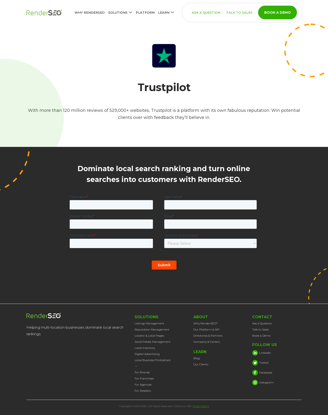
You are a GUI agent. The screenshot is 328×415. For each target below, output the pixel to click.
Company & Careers (206, 341)
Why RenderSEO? (205, 323)
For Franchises (144, 378)
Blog (196, 358)
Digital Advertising (147, 354)
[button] (120, 12)
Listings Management (149, 323)
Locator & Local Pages (149, 335)
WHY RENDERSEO (90, 12)
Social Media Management (153, 341)
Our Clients (200, 364)
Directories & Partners (207, 335)
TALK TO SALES (239, 12)
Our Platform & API (206, 329)
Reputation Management (152, 329)
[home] (48, 12)
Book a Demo (261, 335)
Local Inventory (145, 348)
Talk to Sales (260, 329)
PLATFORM (145, 12)
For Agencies (143, 384)
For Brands (142, 372)
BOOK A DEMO (277, 12)
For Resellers (143, 390)
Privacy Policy (201, 406)
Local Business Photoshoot (153, 360)
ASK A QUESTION (206, 12)
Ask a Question (262, 323)
